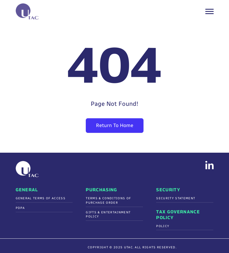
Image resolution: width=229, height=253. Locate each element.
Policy (162, 226)
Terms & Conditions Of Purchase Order (108, 200)
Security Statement (175, 198)
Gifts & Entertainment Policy (108, 215)
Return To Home (114, 125)
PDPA (20, 208)
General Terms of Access (40, 198)
